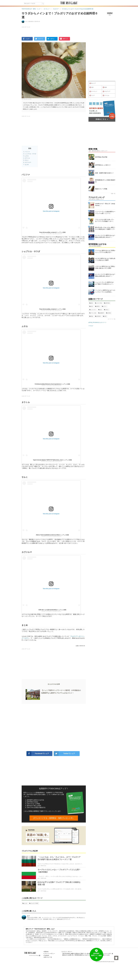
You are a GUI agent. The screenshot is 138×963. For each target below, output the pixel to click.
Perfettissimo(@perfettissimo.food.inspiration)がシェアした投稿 (52, 384)
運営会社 (46, 951)
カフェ (104, 306)
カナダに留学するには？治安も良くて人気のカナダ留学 (105, 259)
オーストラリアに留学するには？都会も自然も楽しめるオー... (105, 236)
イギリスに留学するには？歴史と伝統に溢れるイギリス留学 (105, 267)
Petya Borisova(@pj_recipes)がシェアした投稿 (52, 232)
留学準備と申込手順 (101, 157)
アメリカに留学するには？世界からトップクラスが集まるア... (105, 251)
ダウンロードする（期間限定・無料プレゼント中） (53, 818)
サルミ (27, 160)
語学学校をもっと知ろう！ (103, 165)
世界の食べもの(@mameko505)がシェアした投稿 (52, 609)
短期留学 (101, 313)
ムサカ (27, 156)
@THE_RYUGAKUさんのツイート (97, 322)
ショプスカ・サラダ (30, 153)
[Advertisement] (54, 727)
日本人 (106, 309)
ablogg (37, 955)
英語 (91, 303)
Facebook (46, 955)
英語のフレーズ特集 (101, 189)
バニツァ (27, 151)
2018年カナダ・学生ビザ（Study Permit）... (105, 204)
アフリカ (106, 95)
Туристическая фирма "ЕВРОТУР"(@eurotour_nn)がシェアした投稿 (52, 460)
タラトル (27, 158)
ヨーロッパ (93, 91)
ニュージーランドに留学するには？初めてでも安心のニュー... (104, 283)
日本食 (108, 313)
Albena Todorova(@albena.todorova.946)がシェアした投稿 (52, 535)
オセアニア (106, 91)
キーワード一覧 (111, 319)
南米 (105, 87)
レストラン (92, 309)
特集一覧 (113, 193)
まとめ (27, 164)
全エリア (92, 83)
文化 (91, 306)
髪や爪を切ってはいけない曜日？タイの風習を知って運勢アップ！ (105, 228)
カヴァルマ (28, 162)
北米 (91, 87)
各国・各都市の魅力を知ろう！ (104, 173)
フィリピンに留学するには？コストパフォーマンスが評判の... (105, 291)
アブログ (90, 325)
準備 (91, 316)
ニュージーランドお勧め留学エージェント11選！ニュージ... (105, 212)
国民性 (97, 306)
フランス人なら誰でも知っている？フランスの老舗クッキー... (104, 220)
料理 (104, 316)
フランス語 (92, 313)
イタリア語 (98, 303)
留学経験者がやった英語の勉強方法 (105, 181)
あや (28, 916)
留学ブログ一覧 (48, 957)
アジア (92, 95)
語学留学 (98, 316)
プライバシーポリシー (49, 953)
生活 (100, 309)
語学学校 (107, 303)
